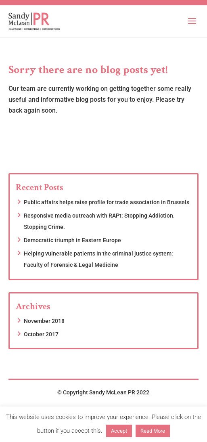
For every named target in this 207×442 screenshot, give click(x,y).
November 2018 (44, 321)
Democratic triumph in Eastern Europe (72, 240)
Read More (152, 431)
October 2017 (41, 334)
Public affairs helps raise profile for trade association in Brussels (106, 202)
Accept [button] (119, 431)
